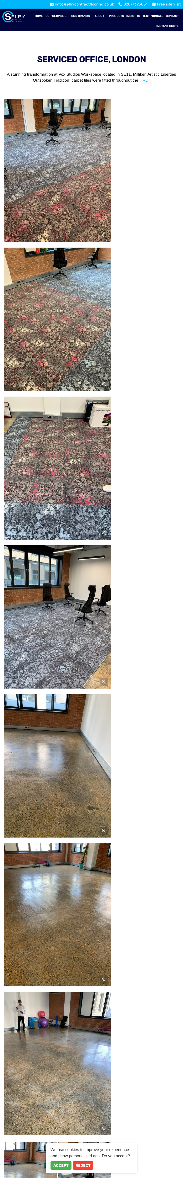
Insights (133, 16)
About (99, 16)
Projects (116, 16)
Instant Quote (167, 26)
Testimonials (152, 16)
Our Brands (80, 16)
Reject (83, 1165)
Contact (172, 16)
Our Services (56, 16)
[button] (57, 16)
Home (39, 16)
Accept (61, 1165)
